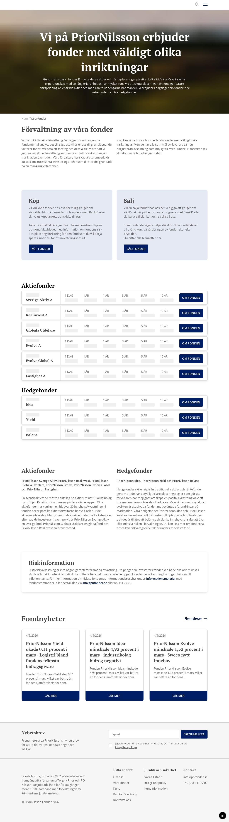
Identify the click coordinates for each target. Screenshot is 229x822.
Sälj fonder (136, 249)
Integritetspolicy (155, 783)
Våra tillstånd (153, 777)
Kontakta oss (122, 800)
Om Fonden (191, 298)
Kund (116, 788)
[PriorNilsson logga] (38, 5)
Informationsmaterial (160, 579)
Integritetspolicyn (126, 747)
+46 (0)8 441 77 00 (195, 783)
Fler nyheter (196, 618)
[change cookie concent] (222, 815)
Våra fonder (121, 783)
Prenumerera (194, 734)
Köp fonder (40, 249)
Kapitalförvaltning (125, 794)
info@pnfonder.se (94, 583)
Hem (25, 119)
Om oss (118, 777)
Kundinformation (156, 788)
